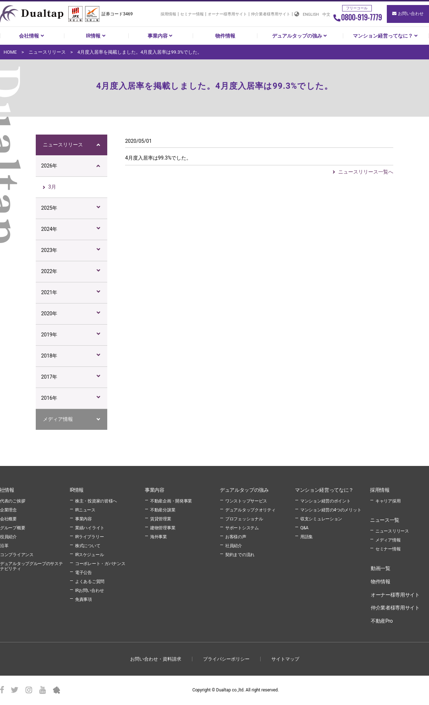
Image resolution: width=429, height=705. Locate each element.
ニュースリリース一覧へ (365, 172)
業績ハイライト (89, 527)
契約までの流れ (240, 554)
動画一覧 (380, 568)
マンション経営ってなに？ (386, 35)
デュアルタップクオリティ (250, 509)
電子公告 (83, 572)
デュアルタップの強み (300, 35)
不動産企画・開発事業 (171, 501)
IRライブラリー (89, 536)
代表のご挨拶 (12, 501)
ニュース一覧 (384, 520)
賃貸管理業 (160, 518)
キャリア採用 (387, 501)
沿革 (4, 545)
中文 (326, 14)
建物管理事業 (162, 527)
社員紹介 (233, 545)
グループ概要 (12, 527)
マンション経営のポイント (325, 501)
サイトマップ (285, 659)
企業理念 (8, 509)
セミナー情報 (192, 14)
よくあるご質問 (89, 581)
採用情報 (168, 14)
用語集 (306, 536)
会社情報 (32, 35)
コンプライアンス (17, 554)
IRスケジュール (89, 554)
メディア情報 (58, 419)
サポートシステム (242, 527)
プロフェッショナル (244, 518)
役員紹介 (8, 536)
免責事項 (83, 599)
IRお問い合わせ (89, 590)
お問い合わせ (408, 13)
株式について (87, 545)
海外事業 (158, 536)
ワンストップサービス (246, 501)
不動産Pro (382, 621)
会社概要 (8, 518)
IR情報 (96, 35)
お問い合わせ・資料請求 (155, 659)
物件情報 (225, 35)
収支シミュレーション (321, 518)
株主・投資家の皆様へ (96, 501)
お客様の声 (235, 536)
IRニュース (85, 509)
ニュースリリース (63, 144)
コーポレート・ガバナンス (100, 563)
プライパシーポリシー (226, 659)
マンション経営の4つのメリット (330, 509)
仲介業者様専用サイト (270, 14)
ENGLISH (311, 14)
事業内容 (161, 35)
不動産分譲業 (162, 509)
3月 (52, 187)
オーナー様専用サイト (227, 14)
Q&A (304, 527)
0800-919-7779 (357, 17)
